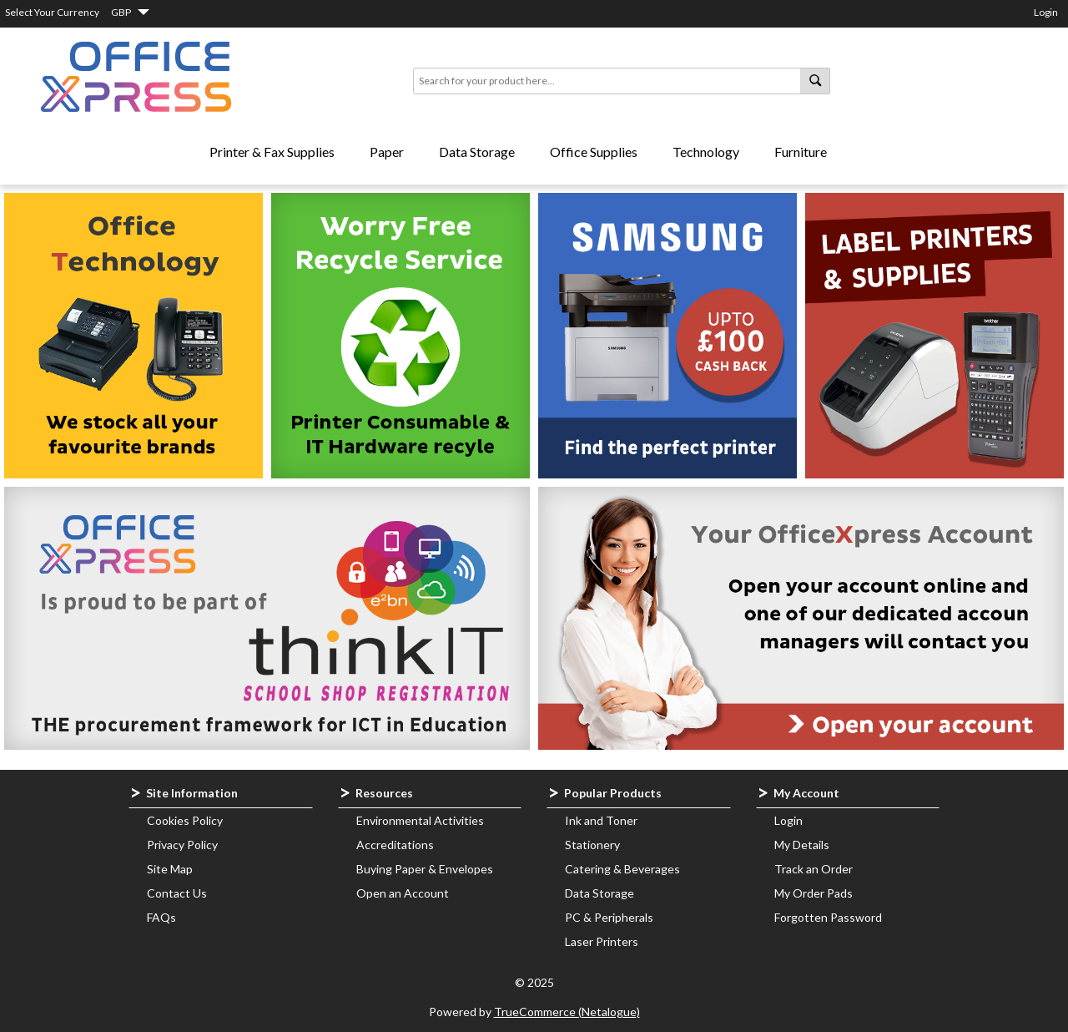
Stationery (592, 844)
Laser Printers (601, 941)
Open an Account (402, 893)
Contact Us (177, 893)
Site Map (170, 869)
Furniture (800, 151)
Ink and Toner (601, 820)
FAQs (161, 917)
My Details (801, 844)
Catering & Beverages (622, 869)
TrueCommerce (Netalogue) (567, 1011)
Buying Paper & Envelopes (424, 869)
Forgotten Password (828, 917)
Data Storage (477, 151)
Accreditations (395, 844)
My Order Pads (813, 893)
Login (1046, 12)
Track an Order (813, 869)
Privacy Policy (182, 844)
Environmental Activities (420, 820)
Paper (387, 151)
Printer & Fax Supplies (272, 151)
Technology (706, 151)
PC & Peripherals (609, 917)
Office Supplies (593, 151)
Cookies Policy (185, 820)
